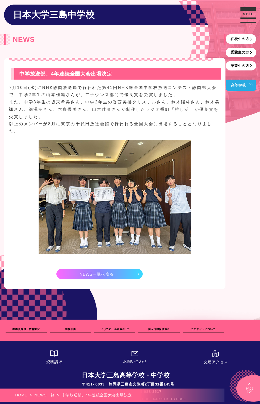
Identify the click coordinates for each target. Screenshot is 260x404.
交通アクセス (215, 357)
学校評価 (70, 329)
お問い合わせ (135, 356)
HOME (21, 395)
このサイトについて (203, 329)
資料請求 (54, 357)
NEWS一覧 (45, 395)
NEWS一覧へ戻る (96, 274)
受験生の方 (240, 52)
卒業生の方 (240, 66)
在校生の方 (240, 39)
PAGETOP (250, 387)
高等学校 (238, 85)
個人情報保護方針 (159, 329)
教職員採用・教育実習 (26, 329)
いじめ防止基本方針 (115, 329)
